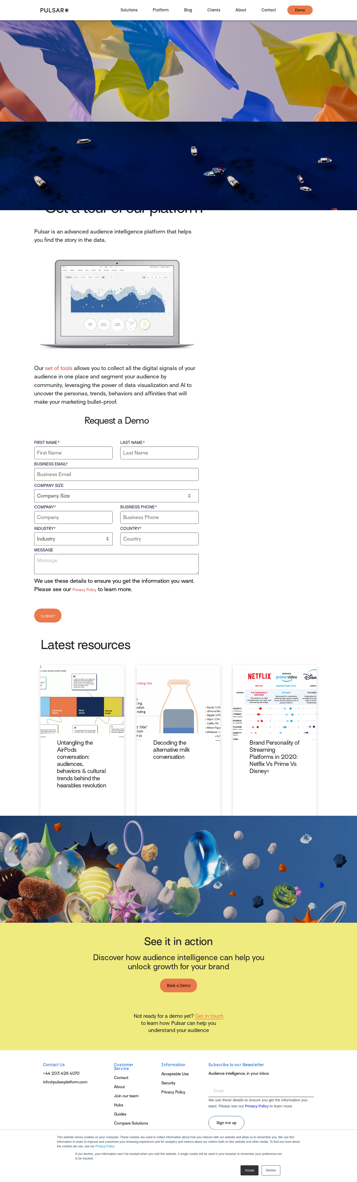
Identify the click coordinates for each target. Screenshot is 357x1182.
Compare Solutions (131, 1123)
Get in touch (209, 1016)
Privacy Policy (104, 1146)
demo (300, 13)
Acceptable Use (175, 1074)
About (119, 1087)
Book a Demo (178, 985)
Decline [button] (271, 1170)
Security (168, 1083)
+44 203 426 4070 (61, 1073)
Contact (121, 1078)
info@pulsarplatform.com (65, 1082)
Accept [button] (249, 1170)
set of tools (58, 368)
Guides (120, 1114)
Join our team (126, 1096)
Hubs (118, 1105)
